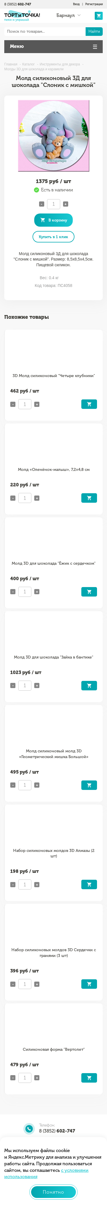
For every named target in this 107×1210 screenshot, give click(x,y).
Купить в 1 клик (53, 236)
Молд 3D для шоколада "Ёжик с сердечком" (54, 563)
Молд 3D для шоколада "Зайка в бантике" (53, 657)
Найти (94, 31)
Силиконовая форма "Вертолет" (54, 1049)
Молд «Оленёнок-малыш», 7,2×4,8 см (54, 469)
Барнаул (65, 15)
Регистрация (94, 4)
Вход (76, 4)
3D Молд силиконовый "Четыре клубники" (54, 375)
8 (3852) (17, 4)
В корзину (58, 220)
